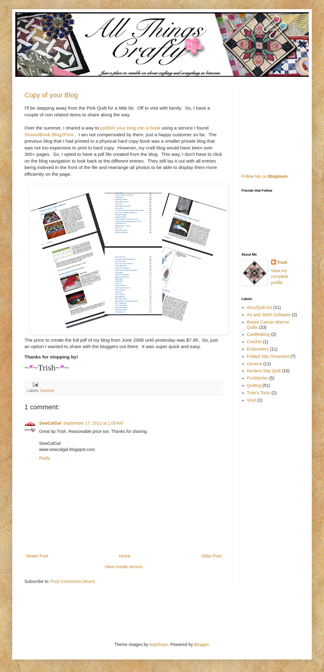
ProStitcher (257, 378)
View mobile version (124, 566)
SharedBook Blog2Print (48, 134)
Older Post (211, 556)
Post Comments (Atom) (73, 581)
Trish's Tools (259, 392)
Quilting (254, 385)
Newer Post (37, 556)
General (47, 391)
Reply (44, 458)
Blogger (201, 644)
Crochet (254, 341)
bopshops (158, 644)
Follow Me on (264, 176)
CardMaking (258, 334)
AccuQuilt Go (259, 307)
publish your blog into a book (129, 127)
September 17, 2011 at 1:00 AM (93, 423)
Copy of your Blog (51, 95)
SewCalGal (50, 423)
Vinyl (251, 400)
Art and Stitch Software (269, 314)
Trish (282, 262)
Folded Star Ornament (268, 356)
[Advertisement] (279, 124)
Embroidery (258, 349)
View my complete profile (280, 276)
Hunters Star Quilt (264, 370)
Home (124, 556)
